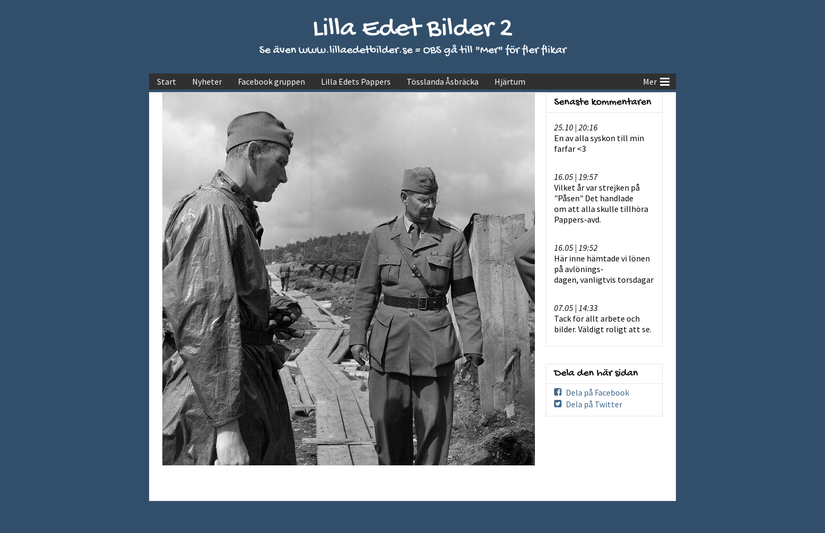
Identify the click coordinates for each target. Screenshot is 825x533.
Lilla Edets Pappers (356, 81)
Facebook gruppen (271, 81)
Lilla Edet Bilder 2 (412, 29)
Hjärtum (509, 81)
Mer (656, 80)
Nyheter (207, 81)
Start (166, 81)
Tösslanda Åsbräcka (442, 81)
